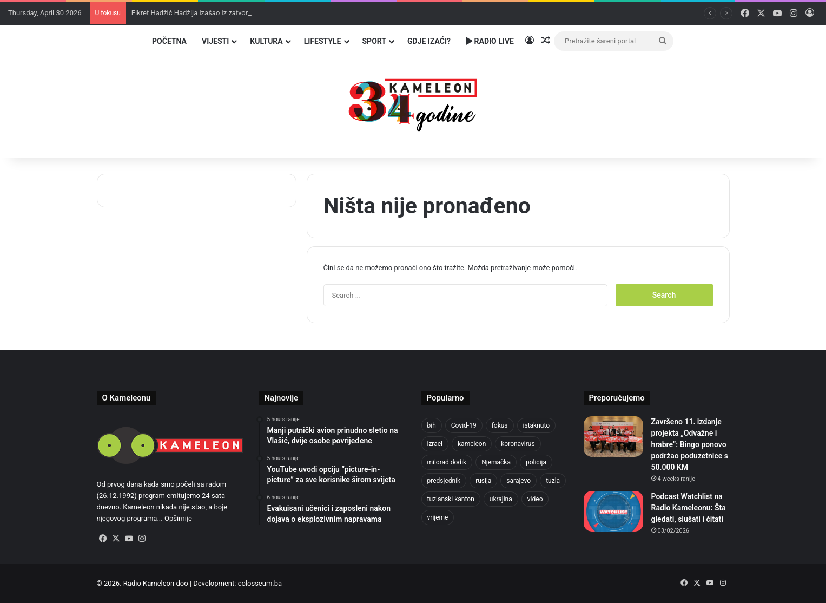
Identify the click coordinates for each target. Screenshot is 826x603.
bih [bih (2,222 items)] (431, 425)
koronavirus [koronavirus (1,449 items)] (517, 444)
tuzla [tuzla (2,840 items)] (553, 480)
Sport (374, 41)
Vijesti (215, 41)
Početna (169, 41)
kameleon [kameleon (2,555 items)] (472, 444)
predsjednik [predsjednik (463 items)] (444, 480)
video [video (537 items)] (535, 499)
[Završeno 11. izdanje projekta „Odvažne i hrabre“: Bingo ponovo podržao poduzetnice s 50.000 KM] (613, 436)
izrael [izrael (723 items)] (435, 444)
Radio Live (490, 41)
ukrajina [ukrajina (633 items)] (501, 499)
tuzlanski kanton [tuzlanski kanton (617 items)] (450, 499)
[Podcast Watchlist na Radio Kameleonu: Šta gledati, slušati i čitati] (613, 511)
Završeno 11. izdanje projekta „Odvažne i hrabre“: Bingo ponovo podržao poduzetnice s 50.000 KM (689, 444)
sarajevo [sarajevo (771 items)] (518, 480)
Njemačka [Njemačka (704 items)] (496, 462)
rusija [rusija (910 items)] (483, 480)
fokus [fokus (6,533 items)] (500, 425)
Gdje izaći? (429, 41)
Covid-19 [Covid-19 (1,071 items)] (464, 425)
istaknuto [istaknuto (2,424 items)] (536, 425)
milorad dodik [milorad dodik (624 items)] (447, 462)
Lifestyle (322, 41)
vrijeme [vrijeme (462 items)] (437, 517)
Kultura (266, 41)
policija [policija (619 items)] (536, 462)
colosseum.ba (260, 583)
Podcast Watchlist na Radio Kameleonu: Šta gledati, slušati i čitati (688, 507)
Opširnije (178, 518)
